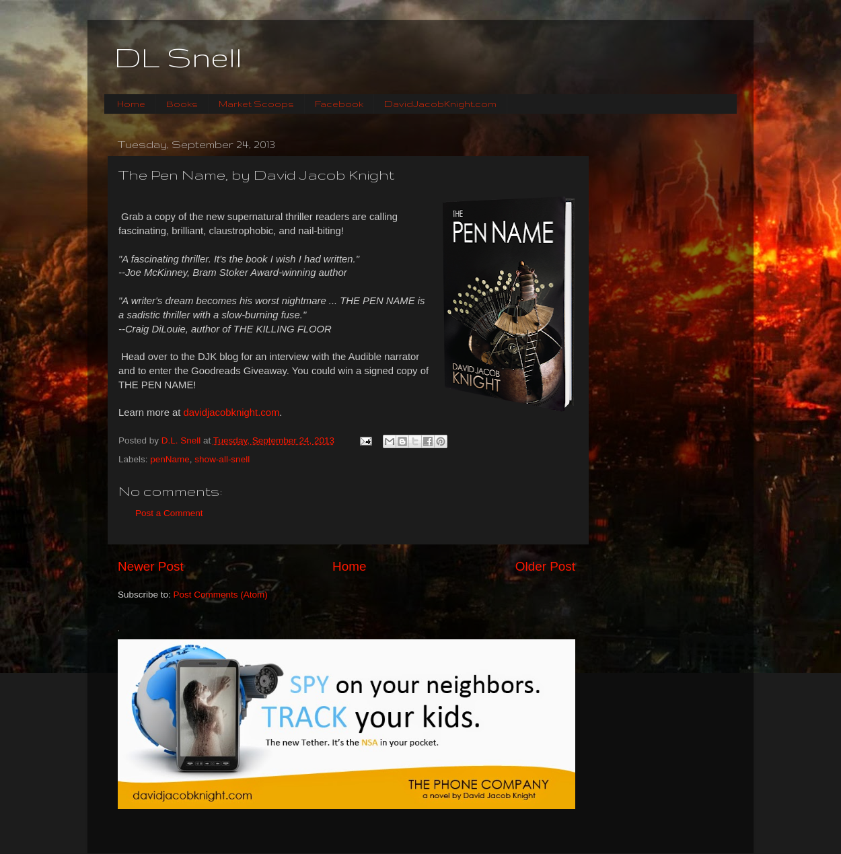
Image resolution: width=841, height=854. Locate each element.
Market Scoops (256, 103)
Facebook (339, 103)
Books (182, 103)
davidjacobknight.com (232, 412)
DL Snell (178, 57)
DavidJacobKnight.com (440, 103)
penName (170, 459)
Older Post (545, 566)
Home (131, 103)
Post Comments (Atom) (221, 595)
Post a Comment (169, 513)
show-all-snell (222, 459)
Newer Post (151, 566)
